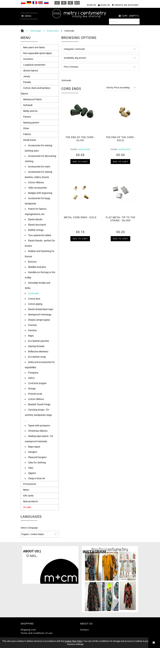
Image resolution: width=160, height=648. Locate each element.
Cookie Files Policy (73, 641)
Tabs (30, 467)
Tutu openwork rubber (39, 235)
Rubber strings (36, 230)
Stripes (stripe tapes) (39, 319)
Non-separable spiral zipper (37, 53)
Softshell (27, 105)
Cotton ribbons (36, 182)
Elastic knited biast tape (40, 309)
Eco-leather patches (38, 341)
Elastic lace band (37, 224)
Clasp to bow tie (36, 478)
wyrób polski (84, 149)
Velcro (31, 378)
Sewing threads (36, 346)
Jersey (26, 76)
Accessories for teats (39, 166)
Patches (32, 325)
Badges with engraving (40, 193)
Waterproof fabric (32, 99)
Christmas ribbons (37, 430)
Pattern (27, 116)
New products (30, 501)
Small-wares (29, 140)
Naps (31, 335)
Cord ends (33, 293)
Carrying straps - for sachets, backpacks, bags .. (38, 415)
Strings (32, 388)
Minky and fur (30, 111)
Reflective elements (38, 351)
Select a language (29, 528)
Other (26, 128)
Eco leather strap (37, 356)
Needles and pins (37, 267)
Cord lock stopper (37, 383)
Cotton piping (35, 304)
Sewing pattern (31, 122)
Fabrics (27, 134)
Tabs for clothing (37, 462)
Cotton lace (34, 298)
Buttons (32, 261)
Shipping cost (28, 629)
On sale (27, 507)
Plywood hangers (37, 457)
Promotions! (29, 484)
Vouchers (28, 59)
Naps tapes (34, 446)
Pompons (33, 372)
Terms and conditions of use (37, 633)
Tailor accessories (37, 187)
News (26, 489)
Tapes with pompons (39, 425)
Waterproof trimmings (39, 314)
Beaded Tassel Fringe (39, 404)
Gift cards (28, 495)
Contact (84, 629)
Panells (27, 82)
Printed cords (35, 393)
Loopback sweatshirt (34, 64)
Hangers (32, 452)
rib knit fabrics (30, 70)
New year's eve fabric (34, 47)
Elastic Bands (35, 219)
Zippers (32, 473)
